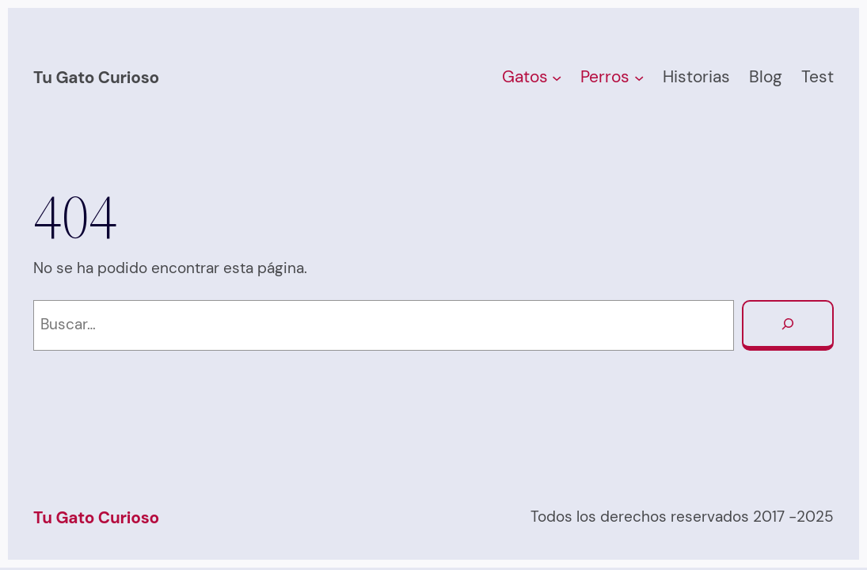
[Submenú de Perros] (639, 77)
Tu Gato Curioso (96, 77)
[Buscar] (788, 325)
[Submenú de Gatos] (556, 77)
